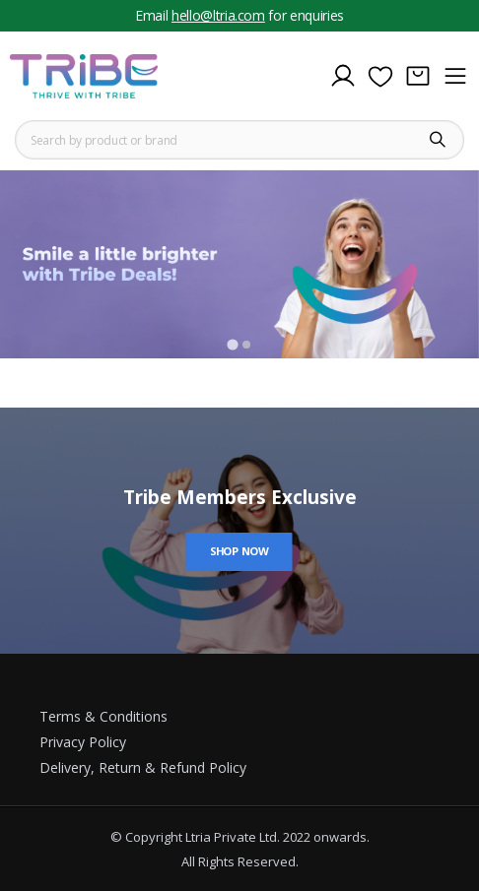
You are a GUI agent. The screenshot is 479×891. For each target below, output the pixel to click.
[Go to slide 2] (246, 345)
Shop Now (239, 550)
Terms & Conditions (103, 716)
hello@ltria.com (218, 15)
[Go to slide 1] (232, 345)
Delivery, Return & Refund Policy (142, 767)
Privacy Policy (82, 741)
